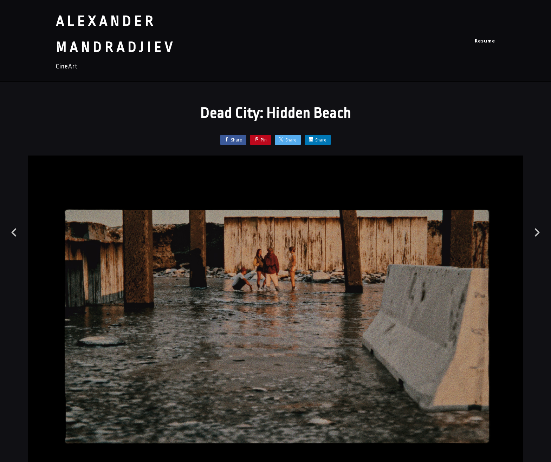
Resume (485, 41)
